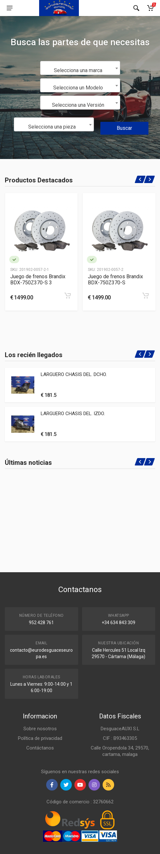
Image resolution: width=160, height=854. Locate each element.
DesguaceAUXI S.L (120, 729)
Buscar (124, 128)
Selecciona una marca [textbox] (78, 70)
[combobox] (80, 68)
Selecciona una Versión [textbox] (78, 105)
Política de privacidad (40, 738)
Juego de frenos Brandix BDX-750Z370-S (115, 279)
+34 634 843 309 (118, 622)
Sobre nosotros (40, 729)
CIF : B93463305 (120, 738)
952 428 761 (41, 622)
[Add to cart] (67, 295)
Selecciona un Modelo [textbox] (78, 88)
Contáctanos (40, 748)
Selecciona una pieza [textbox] (52, 127)
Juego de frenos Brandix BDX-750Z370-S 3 (37, 279)
